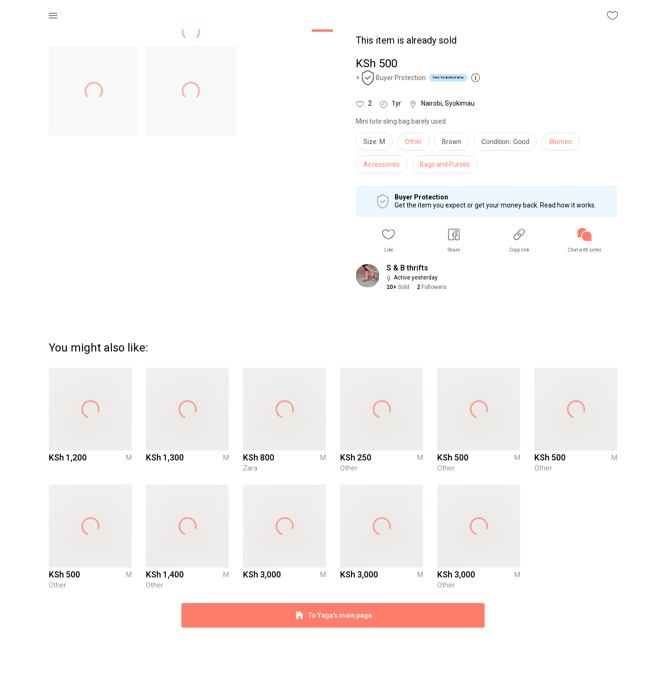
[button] (388, 240)
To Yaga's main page (333, 674)
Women (560, 141)
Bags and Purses (445, 164)
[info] (507, 144)
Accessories (381, 164)
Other (413, 141)
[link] (584, 240)
